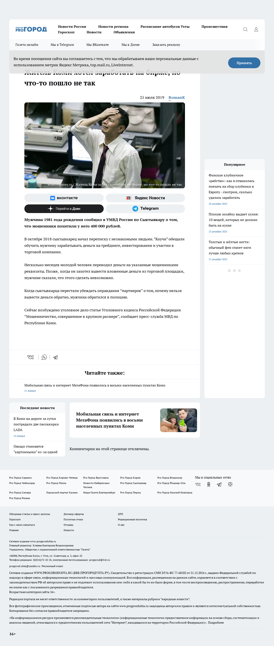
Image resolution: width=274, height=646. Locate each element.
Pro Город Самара (20, 492)
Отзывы (68, 524)
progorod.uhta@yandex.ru (25, 566)
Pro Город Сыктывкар (133, 483)
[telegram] (57, 357)
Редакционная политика (132, 519)
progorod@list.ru (99, 559)
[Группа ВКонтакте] (64, 198)
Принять (244, 63)
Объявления (124, 32)
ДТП (120, 514)
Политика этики (73, 519)
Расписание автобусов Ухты (165, 26)
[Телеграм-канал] (145, 208)
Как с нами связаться (22, 524)
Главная (14, 530)
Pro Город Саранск (20, 477)
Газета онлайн (27, 45)
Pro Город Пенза (56, 483)
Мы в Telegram (62, 45)
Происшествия (214, 26)
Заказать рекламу (166, 45)
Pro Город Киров (130, 477)
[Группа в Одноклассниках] (208, 484)
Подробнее (216, 622)
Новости (94, 32)
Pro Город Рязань (19, 498)
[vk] (31, 357)
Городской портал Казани (62, 492)
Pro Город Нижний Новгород (174, 492)
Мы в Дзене (131, 45)
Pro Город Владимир (169, 477)
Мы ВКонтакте (97, 45)
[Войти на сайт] (256, 29)
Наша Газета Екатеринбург (99, 492)
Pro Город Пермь (130, 492)
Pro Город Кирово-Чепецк (62, 477)
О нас (121, 524)
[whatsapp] (44, 357)
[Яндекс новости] (145, 198)
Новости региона (113, 26)
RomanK (177, 97)
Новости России (72, 26)
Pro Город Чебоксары (22, 483)
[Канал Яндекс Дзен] (64, 208)
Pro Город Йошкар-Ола (171, 483)
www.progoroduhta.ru (43, 541)
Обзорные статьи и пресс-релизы (29, 514)
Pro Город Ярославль (96, 477)
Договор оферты (74, 514)
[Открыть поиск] (245, 29)
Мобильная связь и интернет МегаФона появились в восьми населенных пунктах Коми (104, 388)
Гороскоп (66, 32)
